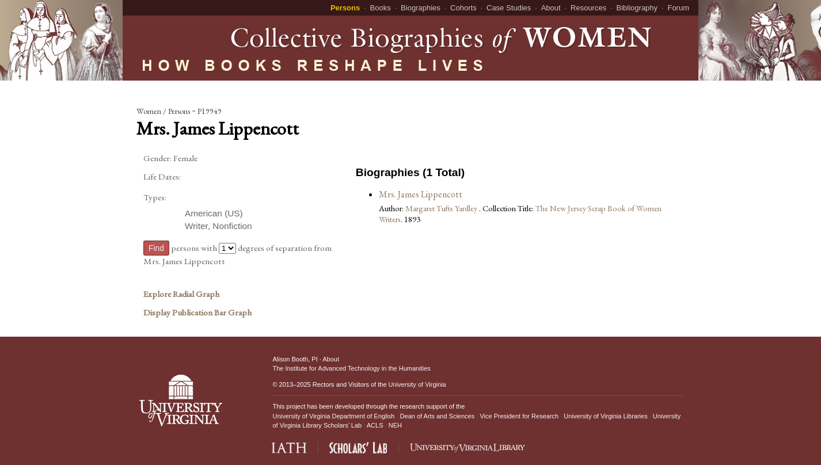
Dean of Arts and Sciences (437, 416)
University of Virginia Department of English (333, 416)
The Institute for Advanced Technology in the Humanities (351, 368)
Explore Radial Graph (181, 294)
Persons (345, 7)
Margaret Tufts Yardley (442, 208)
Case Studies (508, 7)
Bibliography (637, 7)
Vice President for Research (519, 416)
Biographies (420, 7)
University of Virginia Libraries (605, 416)
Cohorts (463, 7)
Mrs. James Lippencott (420, 194)
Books (380, 7)
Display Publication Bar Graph (197, 312)
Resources (588, 7)
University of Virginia (417, 384)
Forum (678, 7)
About (551, 7)
